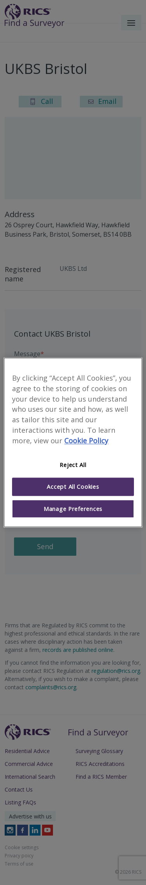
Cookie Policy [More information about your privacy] (86, 440)
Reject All (73, 465)
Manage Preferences (73, 509)
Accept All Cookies (73, 487)
